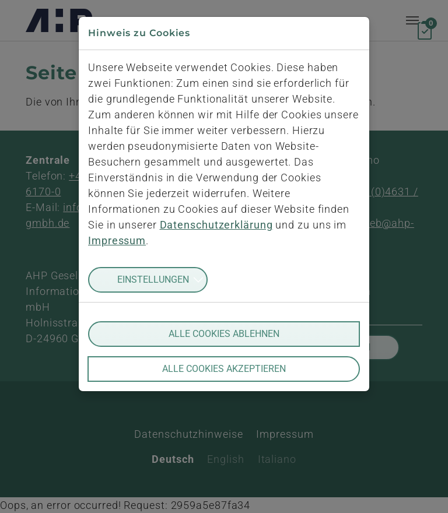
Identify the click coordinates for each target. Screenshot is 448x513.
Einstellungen (153, 279)
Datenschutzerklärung (216, 225)
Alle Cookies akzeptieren (224, 368)
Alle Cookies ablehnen (224, 333)
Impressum (117, 240)
